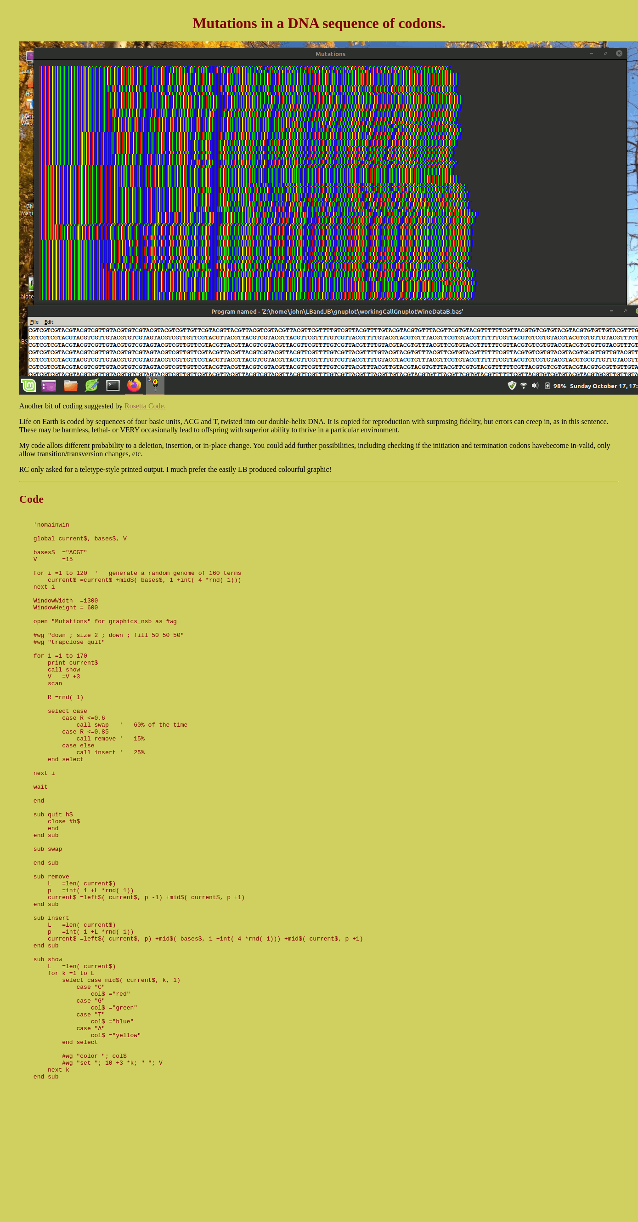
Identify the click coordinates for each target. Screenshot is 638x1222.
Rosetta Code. (145, 406)
